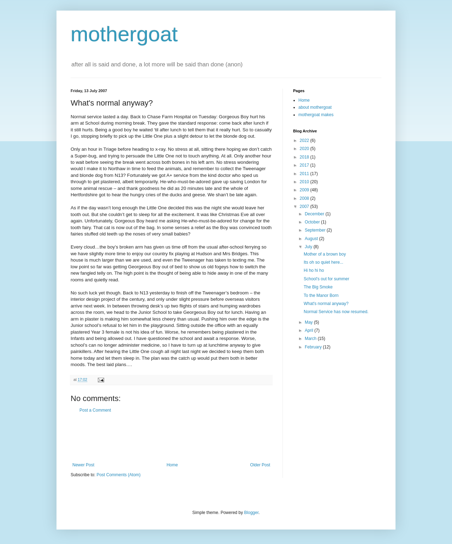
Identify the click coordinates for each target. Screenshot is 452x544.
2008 (305, 198)
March (311, 338)
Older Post (260, 464)
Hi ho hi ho (314, 270)
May (309, 322)
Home (172, 464)
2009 (305, 189)
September (316, 230)
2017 (305, 165)
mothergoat (124, 34)
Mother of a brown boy (325, 254)
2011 (305, 173)
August (312, 238)
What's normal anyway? (326, 303)
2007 (305, 206)
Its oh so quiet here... (323, 262)
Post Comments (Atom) (118, 474)
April (309, 330)
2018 (305, 157)
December (315, 213)
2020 (305, 148)
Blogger (251, 512)
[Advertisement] (171, 438)
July (309, 246)
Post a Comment (95, 410)
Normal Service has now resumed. (336, 311)
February (314, 347)
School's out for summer (326, 278)
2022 (305, 140)
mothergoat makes (315, 114)
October (313, 222)
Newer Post (83, 464)
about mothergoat (315, 107)
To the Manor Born (321, 295)
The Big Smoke (318, 287)
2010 (305, 181)
